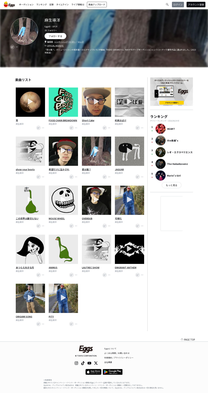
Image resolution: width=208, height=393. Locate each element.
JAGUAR (119, 169)
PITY (51, 316)
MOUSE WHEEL (57, 218)
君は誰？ (86, 169)
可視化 (118, 218)
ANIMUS (53, 267)
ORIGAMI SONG (24, 316)
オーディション (26, 4)
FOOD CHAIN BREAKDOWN (63, 120)
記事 (51, 4)
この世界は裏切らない (27, 218)
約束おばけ (120, 120)
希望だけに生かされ (59, 169)
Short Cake (88, 120)
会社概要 (108, 362)
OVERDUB (87, 218)
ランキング (41, 4)
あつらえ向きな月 (25, 267)
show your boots (25, 169)
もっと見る (171, 185)
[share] (12, 47)
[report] (17, 47)
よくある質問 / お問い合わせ (117, 353)
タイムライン (62, 4)
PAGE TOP (188, 339)
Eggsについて (110, 348)
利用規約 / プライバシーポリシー (119, 357)
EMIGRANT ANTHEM (125, 267)
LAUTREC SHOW (90, 267)
